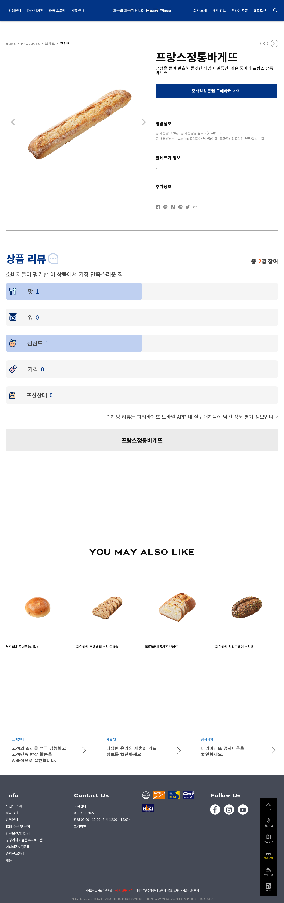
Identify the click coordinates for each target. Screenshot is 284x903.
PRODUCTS (30, 43)
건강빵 (65, 43)
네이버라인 (180, 207)
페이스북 (158, 207)
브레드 (50, 43)
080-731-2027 (84, 812)
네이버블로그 (173, 207)
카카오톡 (165, 207)
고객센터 (80, 806)
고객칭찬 (80, 826)
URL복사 (195, 207)
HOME (11, 43)
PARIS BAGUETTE (142, 10)
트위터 (188, 207)
